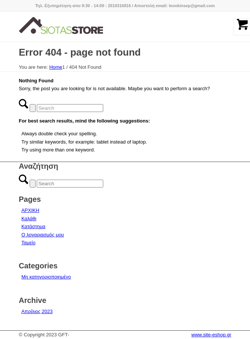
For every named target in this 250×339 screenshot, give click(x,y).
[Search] (70, 108)
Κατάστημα (33, 226)
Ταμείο (28, 242)
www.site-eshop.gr (211, 334)
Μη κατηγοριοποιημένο (46, 277)
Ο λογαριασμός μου (42, 235)
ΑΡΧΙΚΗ (30, 210)
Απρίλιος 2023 (37, 311)
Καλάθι (28, 218)
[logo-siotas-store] (104, 27)
